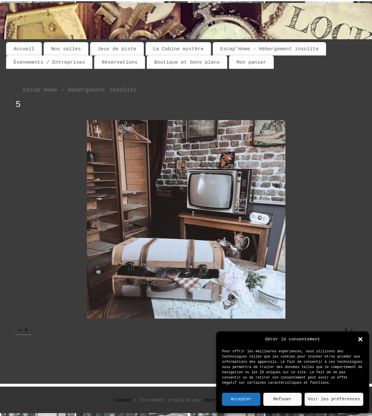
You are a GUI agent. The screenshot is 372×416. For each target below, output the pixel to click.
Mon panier (251, 62)
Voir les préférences (334, 399)
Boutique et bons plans (187, 62)
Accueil (24, 49)
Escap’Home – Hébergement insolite (269, 49)
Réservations (119, 62)
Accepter (241, 399)
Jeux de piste (117, 49)
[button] (360, 339)
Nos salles (66, 49)
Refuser (282, 399)
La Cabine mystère (178, 49)
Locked (122, 400)
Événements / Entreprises (49, 62)
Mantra (212, 400)
